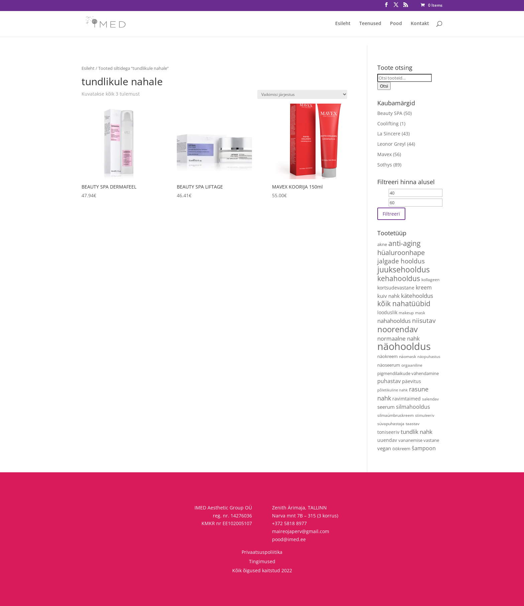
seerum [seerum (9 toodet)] (386, 406)
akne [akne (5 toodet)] (382, 244)
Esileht (343, 23)
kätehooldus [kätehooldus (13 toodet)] (417, 295)
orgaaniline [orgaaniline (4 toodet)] (411, 365)
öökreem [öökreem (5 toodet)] (401, 449)
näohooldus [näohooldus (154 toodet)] (404, 346)
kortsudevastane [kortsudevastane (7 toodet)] (395, 287)
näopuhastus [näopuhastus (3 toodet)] (428, 356)
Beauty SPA (389, 113)
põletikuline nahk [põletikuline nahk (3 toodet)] (392, 390)
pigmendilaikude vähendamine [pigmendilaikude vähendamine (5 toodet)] (408, 373)
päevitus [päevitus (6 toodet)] (411, 381)
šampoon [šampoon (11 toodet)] (424, 448)
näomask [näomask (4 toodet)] (407, 356)
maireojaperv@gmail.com (300, 531)
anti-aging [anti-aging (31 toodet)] (404, 243)
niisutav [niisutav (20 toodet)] (423, 320)
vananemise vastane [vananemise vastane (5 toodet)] (418, 440)
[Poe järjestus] (302, 94)
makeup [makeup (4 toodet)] (406, 312)
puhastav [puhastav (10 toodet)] (389, 381)
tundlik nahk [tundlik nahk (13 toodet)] (416, 432)
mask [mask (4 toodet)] (420, 312)
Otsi (384, 86)
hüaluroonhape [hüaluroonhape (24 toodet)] (401, 252)
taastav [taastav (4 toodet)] (412, 423)
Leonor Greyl (391, 144)
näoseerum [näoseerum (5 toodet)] (388, 365)
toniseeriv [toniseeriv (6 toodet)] (388, 432)
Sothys (384, 164)
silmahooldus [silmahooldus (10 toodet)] (413, 406)
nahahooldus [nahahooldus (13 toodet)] (394, 321)
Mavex (384, 154)
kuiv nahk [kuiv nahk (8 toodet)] (388, 295)
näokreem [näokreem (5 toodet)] (387, 356)
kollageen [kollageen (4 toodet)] (430, 279)
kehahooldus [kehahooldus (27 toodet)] (398, 278)
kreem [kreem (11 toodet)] (424, 287)
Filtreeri (391, 214)
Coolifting (388, 123)
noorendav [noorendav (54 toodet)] (397, 329)
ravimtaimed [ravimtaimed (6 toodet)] (406, 398)
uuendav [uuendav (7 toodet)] (387, 440)
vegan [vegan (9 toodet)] (384, 448)
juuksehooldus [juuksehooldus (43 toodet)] (403, 269)
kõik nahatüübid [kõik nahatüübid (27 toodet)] (403, 303)
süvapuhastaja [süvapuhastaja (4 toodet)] (390, 423)
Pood (396, 23)
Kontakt (420, 23)
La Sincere (388, 133)
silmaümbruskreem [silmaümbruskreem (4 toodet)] (395, 415)
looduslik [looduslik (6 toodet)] (387, 312)
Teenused (370, 23)
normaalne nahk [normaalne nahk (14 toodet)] (398, 338)
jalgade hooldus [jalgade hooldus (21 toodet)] (401, 260)
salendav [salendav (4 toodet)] (430, 398)
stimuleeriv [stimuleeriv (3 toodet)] (424, 415)
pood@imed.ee (289, 539)
